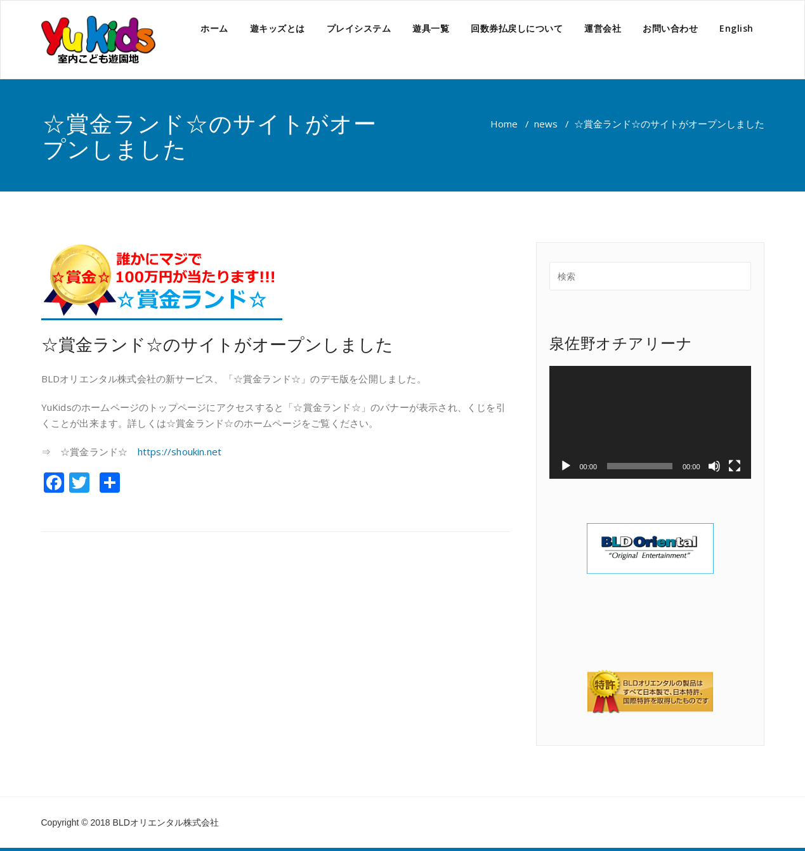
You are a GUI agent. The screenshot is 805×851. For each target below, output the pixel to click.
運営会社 (602, 28)
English (736, 28)
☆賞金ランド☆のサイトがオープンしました (217, 344)
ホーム (214, 28)
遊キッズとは (277, 28)
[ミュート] (714, 466)
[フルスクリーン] (734, 466)
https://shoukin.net (180, 451)
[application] (650, 422)
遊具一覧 (430, 28)
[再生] (566, 466)
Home (504, 123)
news (546, 123)
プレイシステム (359, 28)
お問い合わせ (670, 28)
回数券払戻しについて (517, 28)
